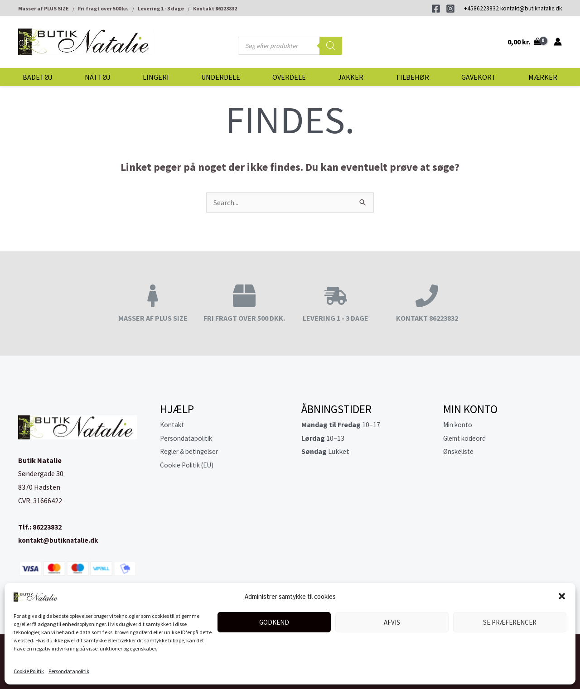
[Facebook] (435, 8)
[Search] (330, 46)
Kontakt (173, 424)
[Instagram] (450, 8)
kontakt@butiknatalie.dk (531, 8)
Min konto (459, 424)
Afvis (392, 622)
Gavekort (478, 77)
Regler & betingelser (192, 451)
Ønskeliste (460, 451)
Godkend (274, 622)
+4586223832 (481, 8)
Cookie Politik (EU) (189, 464)
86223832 (47, 526)
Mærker (542, 77)
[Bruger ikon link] (558, 42)
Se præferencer (509, 622)
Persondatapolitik (68, 671)
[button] (561, 596)
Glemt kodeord (466, 438)
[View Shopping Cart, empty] (524, 41)
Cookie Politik (29, 671)
